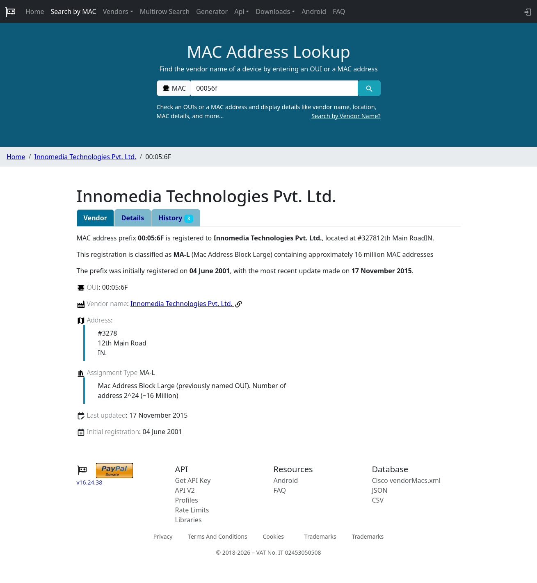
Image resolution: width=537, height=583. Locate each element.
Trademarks (320, 536)
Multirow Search (165, 11)
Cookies (273, 536)
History (175, 218)
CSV (378, 500)
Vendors (115, 11)
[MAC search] (369, 88)
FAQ (339, 11)
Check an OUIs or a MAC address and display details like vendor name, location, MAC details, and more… (269, 111)
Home (34, 11)
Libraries (188, 519)
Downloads (273, 11)
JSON (380, 490)
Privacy (163, 536)
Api (239, 11)
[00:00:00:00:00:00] (274, 88)
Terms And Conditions (217, 536)
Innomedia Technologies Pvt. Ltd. (85, 156)
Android (314, 11)
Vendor (95, 217)
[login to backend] (527, 11)
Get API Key (193, 480)
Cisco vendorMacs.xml (406, 480)
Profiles (186, 500)
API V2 (185, 490)
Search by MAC (73, 11)
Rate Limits (192, 509)
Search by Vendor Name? (345, 116)
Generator (212, 11)
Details (132, 217)
